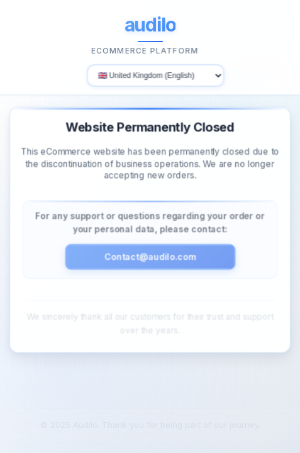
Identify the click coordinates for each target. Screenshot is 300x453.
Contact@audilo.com (150, 253)
